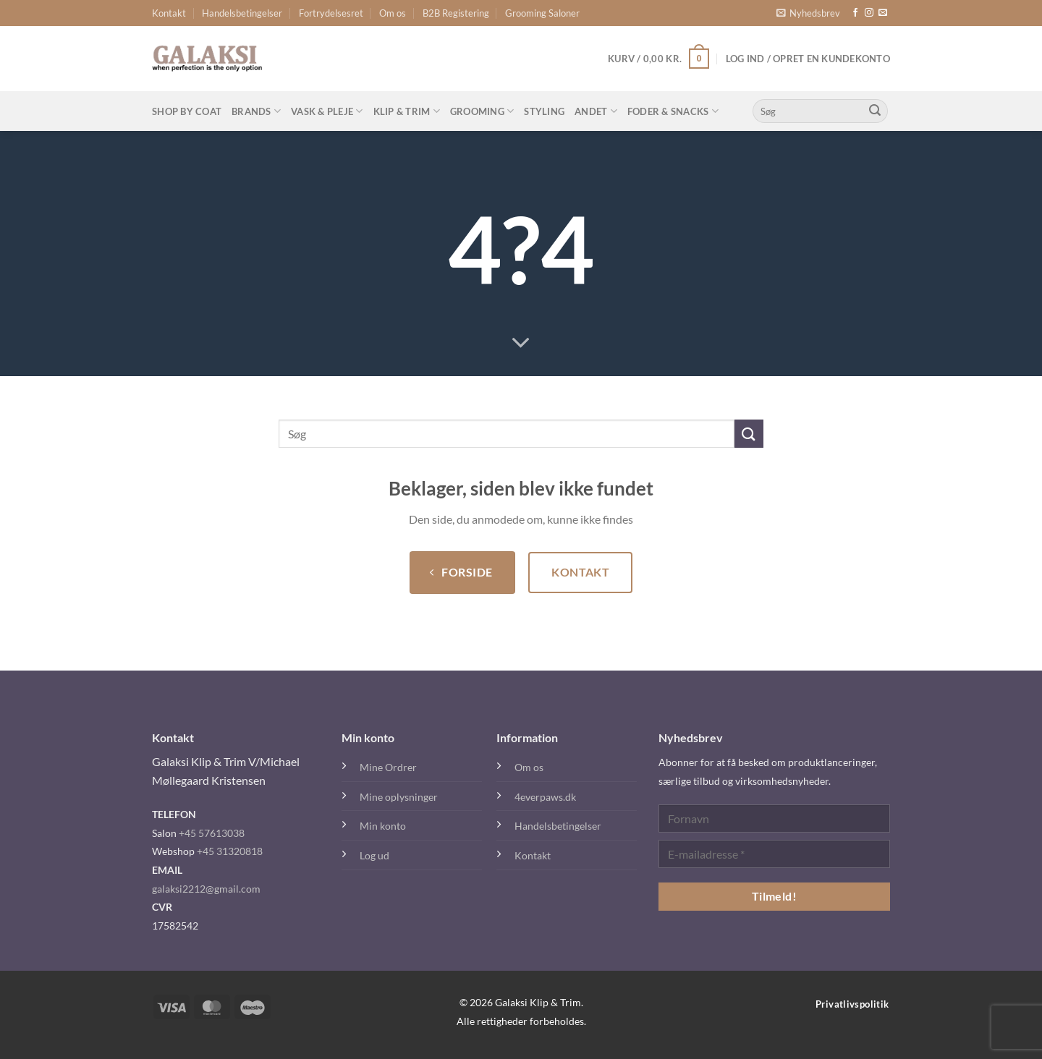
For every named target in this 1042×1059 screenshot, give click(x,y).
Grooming (482, 111)
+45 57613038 (212, 833)
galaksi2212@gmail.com (206, 888)
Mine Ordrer (388, 767)
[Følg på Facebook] (855, 13)
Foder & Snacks (673, 111)
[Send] (875, 111)
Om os (392, 13)
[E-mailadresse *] (774, 854)
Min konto (383, 826)
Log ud (374, 855)
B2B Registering (456, 13)
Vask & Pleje (327, 111)
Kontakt (169, 13)
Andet (596, 111)
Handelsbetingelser (242, 13)
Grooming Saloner (542, 13)
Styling (544, 111)
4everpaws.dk (545, 797)
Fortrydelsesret (331, 13)
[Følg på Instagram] (869, 13)
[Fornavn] (774, 818)
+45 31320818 (230, 851)
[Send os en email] (882, 13)
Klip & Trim (406, 111)
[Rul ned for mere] (521, 343)
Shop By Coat (186, 111)
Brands (256, 111)
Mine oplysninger (399, 797)
